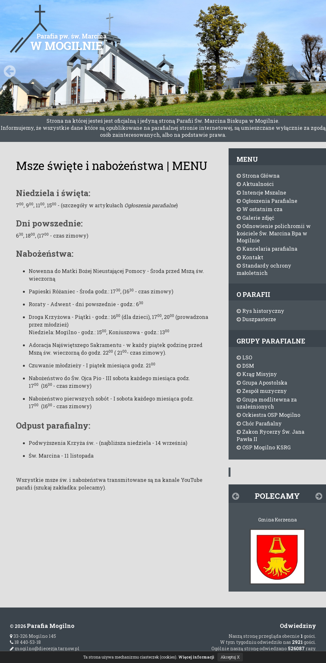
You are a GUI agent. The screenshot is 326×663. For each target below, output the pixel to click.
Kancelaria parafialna (267, 248)
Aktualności (255, 183)
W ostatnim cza (259, 209)
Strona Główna (258, 175)
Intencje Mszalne (261, 192)
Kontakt (250, 257)
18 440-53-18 (25, 642)
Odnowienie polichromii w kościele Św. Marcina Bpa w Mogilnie (274, 233)
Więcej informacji (196, 656)
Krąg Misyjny (257, 374)
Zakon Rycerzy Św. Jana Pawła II (270, 435)
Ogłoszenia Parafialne (267, 200)
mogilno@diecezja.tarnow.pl (45, 648)
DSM (245, 365)
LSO (244, 357)
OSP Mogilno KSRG (264, 447)
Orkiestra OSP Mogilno (268, 414)
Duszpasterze (256, 319)
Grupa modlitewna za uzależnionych (267, 403)
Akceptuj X (230, 656)
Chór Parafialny (259, 423)
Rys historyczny (260, 310)
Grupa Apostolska (262, 382)
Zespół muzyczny (262, 390)
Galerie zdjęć (255, 217)
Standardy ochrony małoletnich (264, 269)
